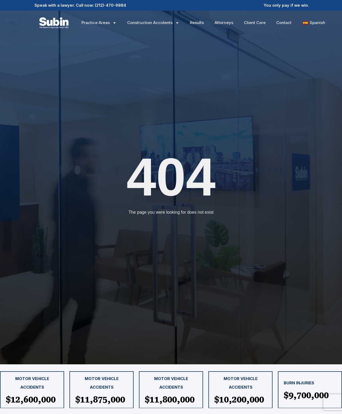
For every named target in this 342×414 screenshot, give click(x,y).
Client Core (255, 22)
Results (197, 22)
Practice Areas (98, 23)
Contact (284, 22)
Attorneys (224, 22)
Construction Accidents (153, 23)
